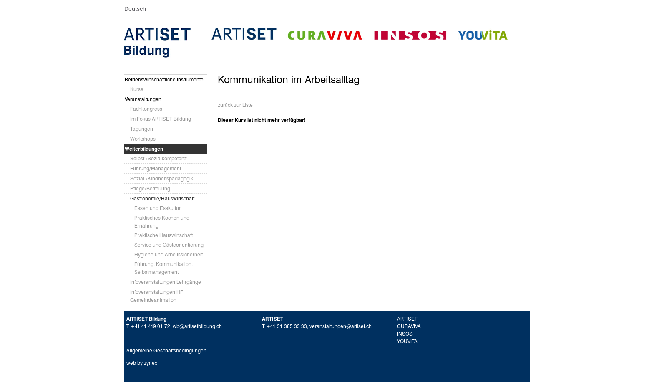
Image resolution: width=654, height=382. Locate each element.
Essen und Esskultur (157, 208)
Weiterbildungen (144, 149)
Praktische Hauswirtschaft (163, 235)
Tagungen (141, 129)
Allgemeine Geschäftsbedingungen (166, 350)
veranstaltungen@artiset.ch (340, 326)
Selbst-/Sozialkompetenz (158, 158)
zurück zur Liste (235, 105)
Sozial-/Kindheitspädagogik (161, 178)
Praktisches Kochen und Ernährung (161, 222)
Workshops (143, 139)
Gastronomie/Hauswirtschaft (162, 198)
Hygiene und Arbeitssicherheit (168, 254)
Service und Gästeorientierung (169, 245)
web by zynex (141, 363)
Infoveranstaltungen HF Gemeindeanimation (156, 296)
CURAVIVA (409, 326)
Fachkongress (146, 109)
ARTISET (407, 319)
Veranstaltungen (143, 99)
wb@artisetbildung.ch (197, 326)
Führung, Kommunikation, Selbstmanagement (163, 268)
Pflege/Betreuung (150, 188)
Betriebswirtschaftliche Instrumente (164, 79)
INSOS (405, 334)
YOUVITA (407, 341)
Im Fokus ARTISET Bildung (160, 119)
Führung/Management (155, 168)
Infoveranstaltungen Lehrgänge (165, 282)
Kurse (136, 89)
